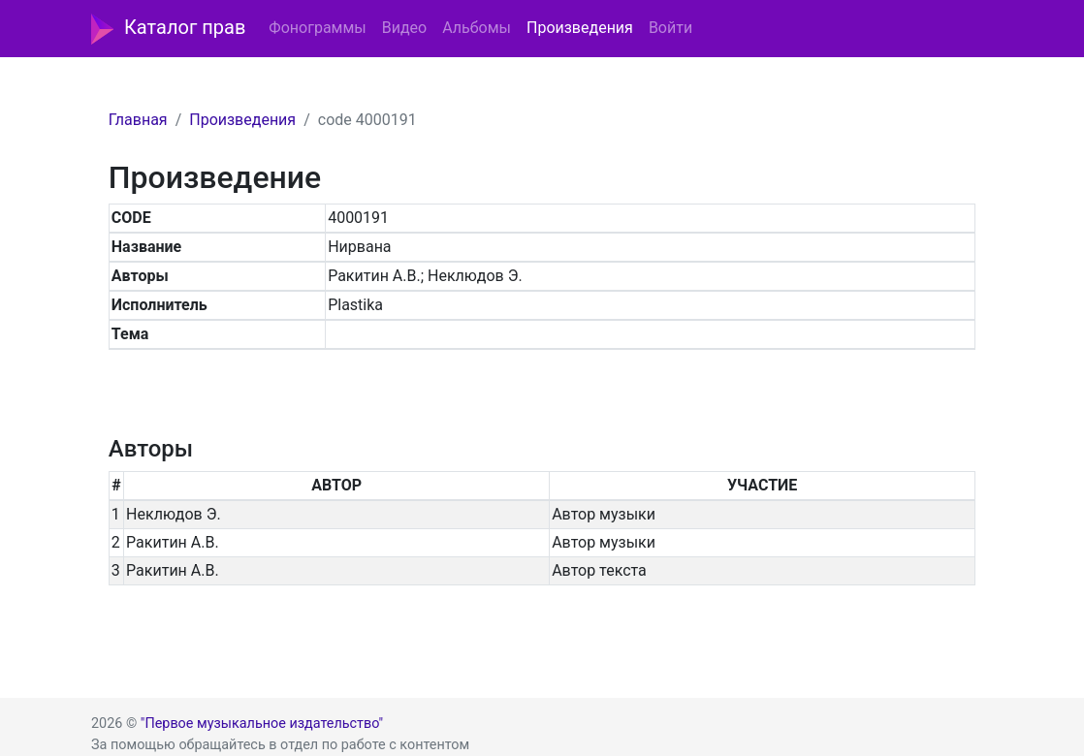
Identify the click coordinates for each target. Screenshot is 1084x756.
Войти (670, 27)
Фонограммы (317, 27)
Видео (404, 27)
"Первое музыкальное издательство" (262, 723)
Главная (138, 119)
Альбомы (476, 27)
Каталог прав (168, 29)
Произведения (579, 27)
